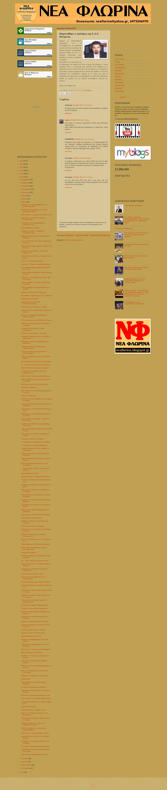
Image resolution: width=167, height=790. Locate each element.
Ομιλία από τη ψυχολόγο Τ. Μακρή (32, 574)
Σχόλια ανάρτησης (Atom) (74, 240)
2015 (21, 164)
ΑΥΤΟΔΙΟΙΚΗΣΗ (120, 68)
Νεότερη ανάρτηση (65, 235)
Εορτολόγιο (35, 107)
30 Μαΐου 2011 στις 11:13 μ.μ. (83, 177)
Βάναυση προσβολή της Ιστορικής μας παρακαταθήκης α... (34, 729)
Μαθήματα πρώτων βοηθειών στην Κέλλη (34, 621)
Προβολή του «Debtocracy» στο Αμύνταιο (34, 676)
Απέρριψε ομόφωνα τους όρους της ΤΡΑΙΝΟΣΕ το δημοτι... (33, 724)
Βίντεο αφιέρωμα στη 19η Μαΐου (31, 652)
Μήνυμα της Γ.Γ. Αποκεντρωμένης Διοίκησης (35, 649)
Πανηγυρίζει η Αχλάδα (28, 552)
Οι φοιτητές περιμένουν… (29, 387)
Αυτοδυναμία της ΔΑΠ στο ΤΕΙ (31, 636)
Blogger (93, 785)
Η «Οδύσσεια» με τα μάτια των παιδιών (34, 307)
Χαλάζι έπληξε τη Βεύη (28, 707)
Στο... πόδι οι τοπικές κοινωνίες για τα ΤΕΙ (34, 561)
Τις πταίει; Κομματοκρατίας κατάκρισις (33, 687)
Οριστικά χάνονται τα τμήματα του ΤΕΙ (33, 710)
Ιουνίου (24, 199)
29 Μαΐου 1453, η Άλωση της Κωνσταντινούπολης (30, 303)
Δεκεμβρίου (25, 179)
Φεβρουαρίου (26, 765)
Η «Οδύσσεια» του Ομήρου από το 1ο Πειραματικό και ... (33, 372)
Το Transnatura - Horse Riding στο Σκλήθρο (35, 442)
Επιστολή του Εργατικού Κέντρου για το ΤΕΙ (35, 695)
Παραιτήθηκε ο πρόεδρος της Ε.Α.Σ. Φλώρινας (36, 295)
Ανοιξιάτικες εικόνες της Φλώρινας (32, 439)
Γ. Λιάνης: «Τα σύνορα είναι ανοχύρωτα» (34, 608)
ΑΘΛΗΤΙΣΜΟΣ (120, 59)
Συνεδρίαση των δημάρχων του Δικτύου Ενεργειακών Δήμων (34, 210)
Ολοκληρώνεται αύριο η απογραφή (32, 526)
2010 (21, 772)
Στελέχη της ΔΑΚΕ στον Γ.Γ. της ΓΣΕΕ (33, 333)
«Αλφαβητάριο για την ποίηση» (31, 518)
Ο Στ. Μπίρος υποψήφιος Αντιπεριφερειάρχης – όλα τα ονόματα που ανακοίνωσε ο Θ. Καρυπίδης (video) (136, 219)
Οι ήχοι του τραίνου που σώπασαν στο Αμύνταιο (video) (34, 352)
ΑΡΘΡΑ (117, 62)
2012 (21, 174)
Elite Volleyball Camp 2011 (30, 473)
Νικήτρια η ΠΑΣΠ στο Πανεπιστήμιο (33, 633)
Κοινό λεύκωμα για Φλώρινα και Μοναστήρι (35, 515)
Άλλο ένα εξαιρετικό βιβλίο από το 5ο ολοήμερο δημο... (33, 578)
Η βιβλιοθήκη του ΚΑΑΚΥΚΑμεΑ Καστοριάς (35, 544)
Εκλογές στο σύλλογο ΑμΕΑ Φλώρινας (33, 292)
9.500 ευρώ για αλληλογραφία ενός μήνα (34, 754)
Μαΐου (23, 202)
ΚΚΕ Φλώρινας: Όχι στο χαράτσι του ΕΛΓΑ (35, 733)
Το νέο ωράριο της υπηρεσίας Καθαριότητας (35, 698)
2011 (21, 177)
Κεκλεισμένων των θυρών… (30, 299)
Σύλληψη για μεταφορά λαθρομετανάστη (34, 605)
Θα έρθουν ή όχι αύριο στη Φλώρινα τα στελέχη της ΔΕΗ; (34, 316)
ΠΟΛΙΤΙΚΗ (118, 88)
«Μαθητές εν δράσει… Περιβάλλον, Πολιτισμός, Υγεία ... (32, 232)
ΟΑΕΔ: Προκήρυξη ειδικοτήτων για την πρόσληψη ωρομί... (34, 548)
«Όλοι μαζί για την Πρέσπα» (133, 205)
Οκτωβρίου (25, 186)
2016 (21, 161)
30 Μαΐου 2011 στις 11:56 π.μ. (84, 139)
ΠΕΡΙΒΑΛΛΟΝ (119, 85)
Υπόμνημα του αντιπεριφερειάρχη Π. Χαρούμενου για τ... (33, 223)
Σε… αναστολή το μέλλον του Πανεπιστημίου (36, 365)
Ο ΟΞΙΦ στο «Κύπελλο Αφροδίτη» (32, 261)
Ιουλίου (24, 196)
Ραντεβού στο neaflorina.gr (124, 228)
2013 (21, 170)
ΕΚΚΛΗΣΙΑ (118, 71)
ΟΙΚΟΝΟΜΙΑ (119, 82)
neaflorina (122, 97)
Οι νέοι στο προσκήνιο (28, 396)
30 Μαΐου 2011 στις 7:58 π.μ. (80, 120)
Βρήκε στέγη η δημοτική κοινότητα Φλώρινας (36, 376)
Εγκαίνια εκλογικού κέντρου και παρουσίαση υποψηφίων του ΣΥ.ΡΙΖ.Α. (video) (134, 280)
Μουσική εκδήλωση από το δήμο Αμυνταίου (35, 582)
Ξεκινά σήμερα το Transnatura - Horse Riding (36, 361)
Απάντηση (68, 113)
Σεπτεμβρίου (25, 189)
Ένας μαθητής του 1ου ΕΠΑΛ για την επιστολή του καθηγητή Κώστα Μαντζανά (136, 234)
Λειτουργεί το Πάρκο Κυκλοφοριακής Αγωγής (36, 264)
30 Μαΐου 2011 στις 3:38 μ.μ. (82, 158)
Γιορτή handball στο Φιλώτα (30, 228)
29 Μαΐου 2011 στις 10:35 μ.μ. (83, 105)
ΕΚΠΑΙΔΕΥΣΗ (119, 74)
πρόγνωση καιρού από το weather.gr (132, 49)
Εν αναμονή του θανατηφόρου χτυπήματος (35, 746)
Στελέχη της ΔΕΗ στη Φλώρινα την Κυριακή (35, 476)
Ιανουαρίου (25, 768)
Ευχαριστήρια (25, 679)
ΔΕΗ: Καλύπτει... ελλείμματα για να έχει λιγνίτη (36, 215)
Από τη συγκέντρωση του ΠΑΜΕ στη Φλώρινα (36, 320)
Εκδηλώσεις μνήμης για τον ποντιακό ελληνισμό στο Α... (33, 535)
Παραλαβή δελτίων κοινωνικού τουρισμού (34, 368)
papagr (67, 120)
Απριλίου (24, 758)
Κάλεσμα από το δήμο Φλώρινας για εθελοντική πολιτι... (33, 347)
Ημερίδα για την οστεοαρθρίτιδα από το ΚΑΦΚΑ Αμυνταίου (34, 205)
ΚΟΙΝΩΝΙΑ (118, 79)
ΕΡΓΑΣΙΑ (118, 76)
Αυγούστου (25, 192)
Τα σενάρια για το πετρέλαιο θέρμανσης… (35, 445)
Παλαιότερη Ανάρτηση (100, 235)
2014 (21, 167)
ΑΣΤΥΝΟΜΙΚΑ (120, 65)
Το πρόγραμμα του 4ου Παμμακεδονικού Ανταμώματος (134, 303)
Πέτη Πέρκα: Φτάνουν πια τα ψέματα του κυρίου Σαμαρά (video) (136, 268)
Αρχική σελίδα (81, 235)
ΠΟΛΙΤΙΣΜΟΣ (119, 91)
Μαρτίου (24, 762)
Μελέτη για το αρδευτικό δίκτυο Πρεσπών (34, 384)
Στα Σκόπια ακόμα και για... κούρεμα (33, 630)
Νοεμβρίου (25, 183)
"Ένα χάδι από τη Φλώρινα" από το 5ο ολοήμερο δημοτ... (33, 601)
